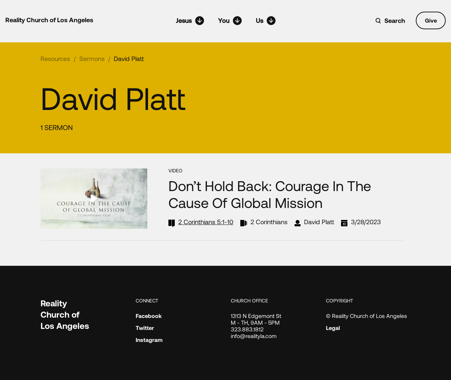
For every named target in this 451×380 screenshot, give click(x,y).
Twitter (145, 327)
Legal (333, 327)
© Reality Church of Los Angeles (366, 315)
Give (431, 20)
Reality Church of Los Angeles (49, 20)
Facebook (149, 315)
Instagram (149, 339)
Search (394, 20)
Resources (55, 58)
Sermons (92, 58)
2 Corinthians (269, 222)
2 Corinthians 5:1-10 (205, 222)
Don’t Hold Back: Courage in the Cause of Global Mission (269, 194)
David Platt (129, 58)
